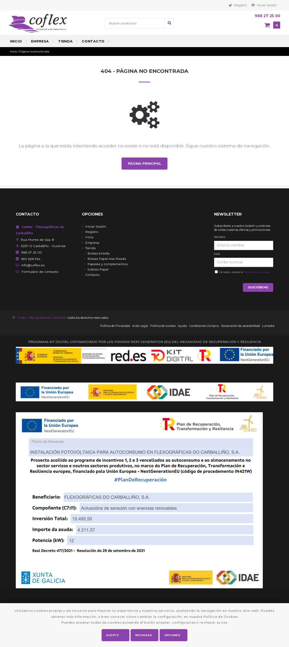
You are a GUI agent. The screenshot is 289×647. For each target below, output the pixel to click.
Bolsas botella (98, 253)
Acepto (112, 634)
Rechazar (143, 634)
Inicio (16, 41)
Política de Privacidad (115, 326)
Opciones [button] (172, 634)
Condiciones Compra (204, 326)
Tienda (65, 41)
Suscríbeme (258, 288)
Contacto (93, 41)
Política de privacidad (257, 272)
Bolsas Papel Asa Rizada (106, 259)
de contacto (39, 272)
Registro (240, 5)
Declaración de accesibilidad (240, 326)
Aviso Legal (140, 326)
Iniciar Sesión (267, 5)
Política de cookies (163, 326)
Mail (217, 254)
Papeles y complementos (107, 264)
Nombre (219, 237)
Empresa (40, 41)
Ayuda (182, 326)
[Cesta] (272, 25)
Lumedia (268, 326)
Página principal (144, 163)
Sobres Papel (98, 269)
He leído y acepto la (244, 272)
